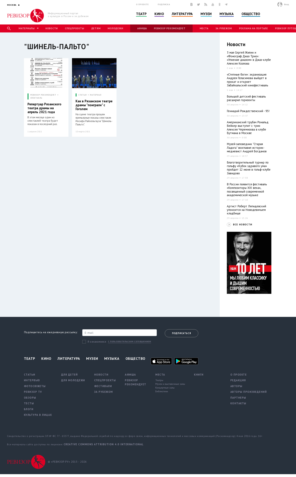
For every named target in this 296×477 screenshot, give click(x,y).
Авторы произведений (248, 391)
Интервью (32, 380)
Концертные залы (165, 387)
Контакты (238, 403)
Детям (96, 28)
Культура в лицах (38, 415)
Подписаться (181, 333)
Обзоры (30, 397)
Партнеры (238, 397)
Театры (159, 380)
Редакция (238, 380)
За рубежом (223, 28)
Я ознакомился (97, 341)
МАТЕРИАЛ (95, 95)
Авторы (236, 386)
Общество (251, 14)
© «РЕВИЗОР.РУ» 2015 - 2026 (67, 461)
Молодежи (115, 28)
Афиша (142, 28)
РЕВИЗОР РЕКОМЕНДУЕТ (43, 95)
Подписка (164, 4)
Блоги (29, 409)
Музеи (206, 14)
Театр (141, 14)
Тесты (29, 403)
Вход (286, 4)
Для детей (69, 374)
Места (204, 28)
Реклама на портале (253, 28)
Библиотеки (161, 391)
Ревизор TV (33, 391)
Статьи (29, 374)
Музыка (227, 14)
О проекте (142, 4)
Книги (199, 374)
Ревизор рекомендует (169, 28)
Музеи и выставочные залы (170, 384)
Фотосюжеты (35, 386)
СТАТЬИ (82, 95)
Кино (159, 14)
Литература (182, 14)
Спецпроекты (74, 28)
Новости (51, 28)
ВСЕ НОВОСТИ (242, 224)
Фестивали (103, 386)
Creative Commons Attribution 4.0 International (104, 444)
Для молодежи (73, 380)
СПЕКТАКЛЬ (36, 98)
